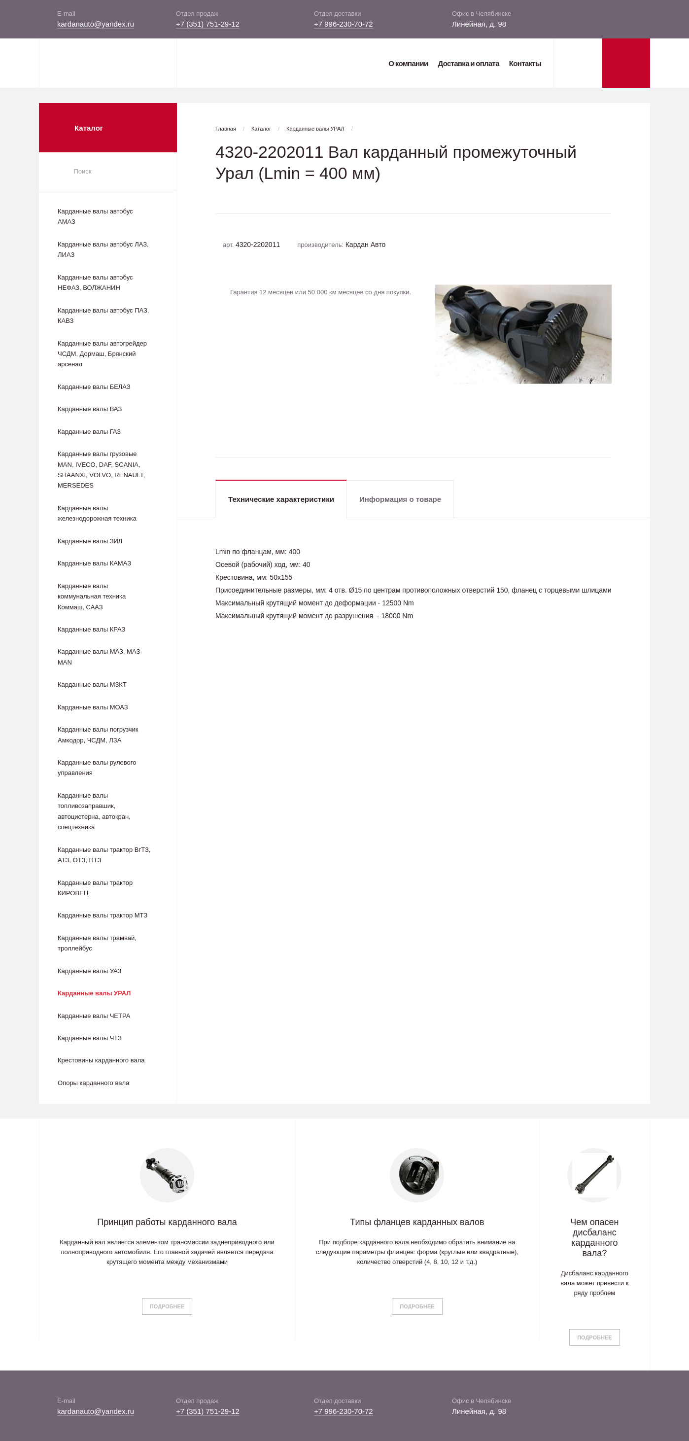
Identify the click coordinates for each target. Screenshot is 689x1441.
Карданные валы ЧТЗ (90, 1038)
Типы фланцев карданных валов (417, 1222)
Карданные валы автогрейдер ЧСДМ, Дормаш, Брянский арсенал (102, 354)
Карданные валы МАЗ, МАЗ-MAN (100, 657)
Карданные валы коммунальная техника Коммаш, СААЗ (92, 596)
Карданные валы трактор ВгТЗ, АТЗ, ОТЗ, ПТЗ (104, 855)
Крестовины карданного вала (101, 1060)
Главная (225, 129)
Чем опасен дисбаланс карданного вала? (594, 1237)
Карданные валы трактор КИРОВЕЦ (95, 888)
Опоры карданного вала (93, 1083)
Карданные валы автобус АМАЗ (95, 216)
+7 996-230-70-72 (343, 24)
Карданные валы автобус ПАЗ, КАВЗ (103, 315)
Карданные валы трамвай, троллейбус (97, 943)
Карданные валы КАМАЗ (94, 563)
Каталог (261, 129)
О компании (408, 63)
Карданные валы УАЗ (89, 971)
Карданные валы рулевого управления (97, 767)
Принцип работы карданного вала (167, 1222)
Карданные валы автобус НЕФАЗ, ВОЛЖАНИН (95, 282)
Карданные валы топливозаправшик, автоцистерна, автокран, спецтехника (94, 811)
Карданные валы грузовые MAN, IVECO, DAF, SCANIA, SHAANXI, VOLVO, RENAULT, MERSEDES (101, 469)
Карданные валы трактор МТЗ (102, 915)
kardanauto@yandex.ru (95, 24)
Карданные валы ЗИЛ (90, 541)
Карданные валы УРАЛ (94, 993)
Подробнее (167, 1306)
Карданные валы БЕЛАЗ (94, 386)
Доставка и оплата (468, 63)
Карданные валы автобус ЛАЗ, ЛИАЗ (103, 249)
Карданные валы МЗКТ (92, 684)
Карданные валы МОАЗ (93, 707)
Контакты (525, 63)
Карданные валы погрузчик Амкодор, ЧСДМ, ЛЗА (98, 734)
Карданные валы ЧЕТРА (94, 1015)
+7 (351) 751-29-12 (208, 24)
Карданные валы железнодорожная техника (97, 513)
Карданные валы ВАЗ (90, 409)
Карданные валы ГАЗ (89, 431)
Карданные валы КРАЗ (91, 629)
